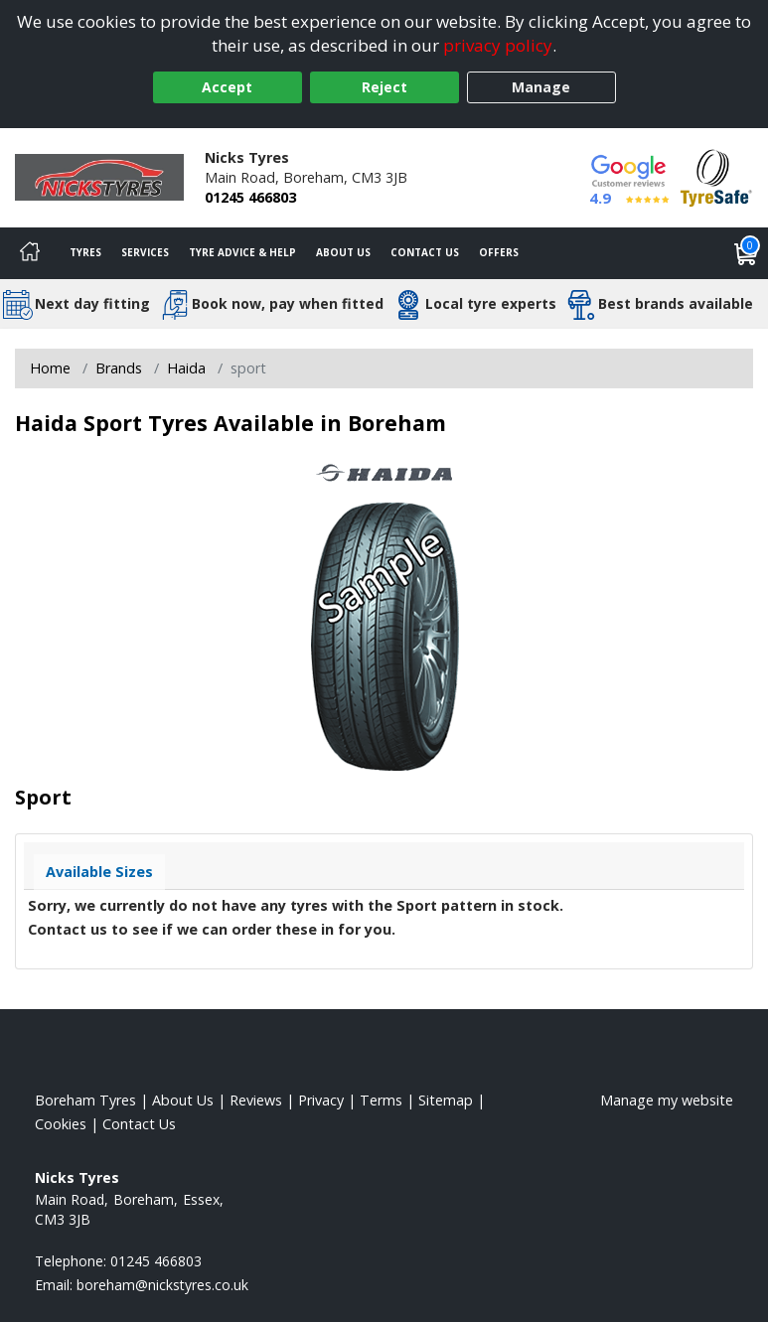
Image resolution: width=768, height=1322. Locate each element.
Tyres (85, 252)
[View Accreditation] (716, 176)
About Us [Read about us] (183, 1100)
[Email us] (162, 1284)
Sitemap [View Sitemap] (445, 1100)
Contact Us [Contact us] (424, 252)
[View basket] (746, 253)
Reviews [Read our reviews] (256, 1100)
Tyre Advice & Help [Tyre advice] (242, 252)
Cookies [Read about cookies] (60, 1123)
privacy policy (497, 45)
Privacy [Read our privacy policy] (321, 1100)
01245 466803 (250, 197)
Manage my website (666, 1100)
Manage (541, 86)
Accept (227, 86)
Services (145, 252)
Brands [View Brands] (118, 368)
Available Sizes (99, 871)
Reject (384, 86)
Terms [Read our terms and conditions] (381, 1100)
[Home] (30, 253)
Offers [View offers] (499, 252)
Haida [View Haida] (186, 368)
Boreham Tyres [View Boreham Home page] (85, 1100)
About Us (343, 252)
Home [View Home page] (50, 368)
